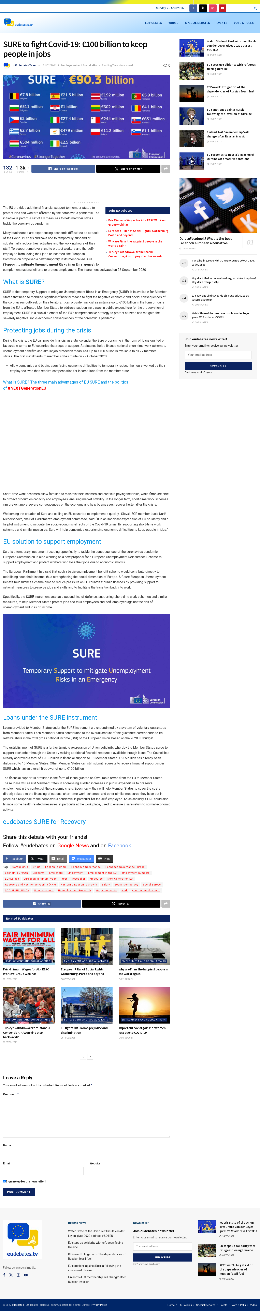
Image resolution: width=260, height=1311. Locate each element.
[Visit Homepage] (18, 23)
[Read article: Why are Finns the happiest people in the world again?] (144, 946)
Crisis (37, 867)
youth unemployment (146, 890)
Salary (106, 884)
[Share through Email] (58, 858)
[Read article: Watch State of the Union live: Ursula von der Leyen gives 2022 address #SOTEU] (191, 48)
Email (7, 1163)
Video (253, 1305)
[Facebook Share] (14, 858)
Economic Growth (16, 872)
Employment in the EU (102, 872)
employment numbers (135, 872)
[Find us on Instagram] (213, 8)
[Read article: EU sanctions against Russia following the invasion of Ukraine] (191, 116)
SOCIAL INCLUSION (17, 890)
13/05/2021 (10, 979)
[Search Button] (255, 8)
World (173, 23)
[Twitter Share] (37, 858)
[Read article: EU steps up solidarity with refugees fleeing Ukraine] (191, 71)
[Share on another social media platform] (165, 169)
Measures (96, 878)
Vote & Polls (244, 23)
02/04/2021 (126, 979)
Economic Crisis (56, 867)
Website (95, 1163)
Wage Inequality (106, 890)
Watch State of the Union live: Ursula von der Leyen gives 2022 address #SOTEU (232, 45)
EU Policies (153, 23)
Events (221, 23)
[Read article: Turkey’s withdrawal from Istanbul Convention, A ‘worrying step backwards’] (29, 1005)
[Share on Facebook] (63, 169)
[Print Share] (104, 858)
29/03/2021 (10, 1042)
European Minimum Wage (40, 878)
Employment (76, 872)
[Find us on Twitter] (203, 8)
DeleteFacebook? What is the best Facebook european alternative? (205, 240)
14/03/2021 (68, 1038)
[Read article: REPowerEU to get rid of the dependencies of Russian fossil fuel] (191, 93)
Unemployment (44, 890)
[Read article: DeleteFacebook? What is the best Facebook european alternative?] (218, 205)
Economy (39, 872)
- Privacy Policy (98, 1304)
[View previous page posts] (83, 1057)
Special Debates (197, 23)
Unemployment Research (74, 890)
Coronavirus (20, 867)
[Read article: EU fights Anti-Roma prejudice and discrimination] (87, 1005)
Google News (73, 846)
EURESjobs (12, 878)
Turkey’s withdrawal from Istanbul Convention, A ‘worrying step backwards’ (26, 1032)
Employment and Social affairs (80, 65)
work (124, 890)
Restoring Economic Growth (79, 884)
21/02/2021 (49, 65)
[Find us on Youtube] (222, 8)
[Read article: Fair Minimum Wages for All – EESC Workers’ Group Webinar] (29, 946)
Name (7, 1145)
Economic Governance (86, 867)
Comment (11, 1094)
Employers (56, 872)
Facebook (119, 846)
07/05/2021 (68, 979)
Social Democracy (126, 884)
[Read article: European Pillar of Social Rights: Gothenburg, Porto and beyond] (87, 946)
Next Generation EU (120, 878)
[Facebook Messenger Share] (81, 858)
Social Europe (152, 884)
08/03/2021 (126, 1038)
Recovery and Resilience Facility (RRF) (30, 884)
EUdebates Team (26, 65)
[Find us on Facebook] (193, 8)
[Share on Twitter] (128, 169)
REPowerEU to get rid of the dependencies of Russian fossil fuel (236, 1269)
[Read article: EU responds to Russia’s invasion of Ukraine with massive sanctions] (191, 161)
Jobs (64, 878)
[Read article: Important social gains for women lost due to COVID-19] (144, 1005)
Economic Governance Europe (125, 867)
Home (171, 1305)
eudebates (18, 1304)
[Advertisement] (86, 189)
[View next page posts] (90, 1057)
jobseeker (78, 878)
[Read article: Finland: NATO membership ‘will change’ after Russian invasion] (191, 138)
